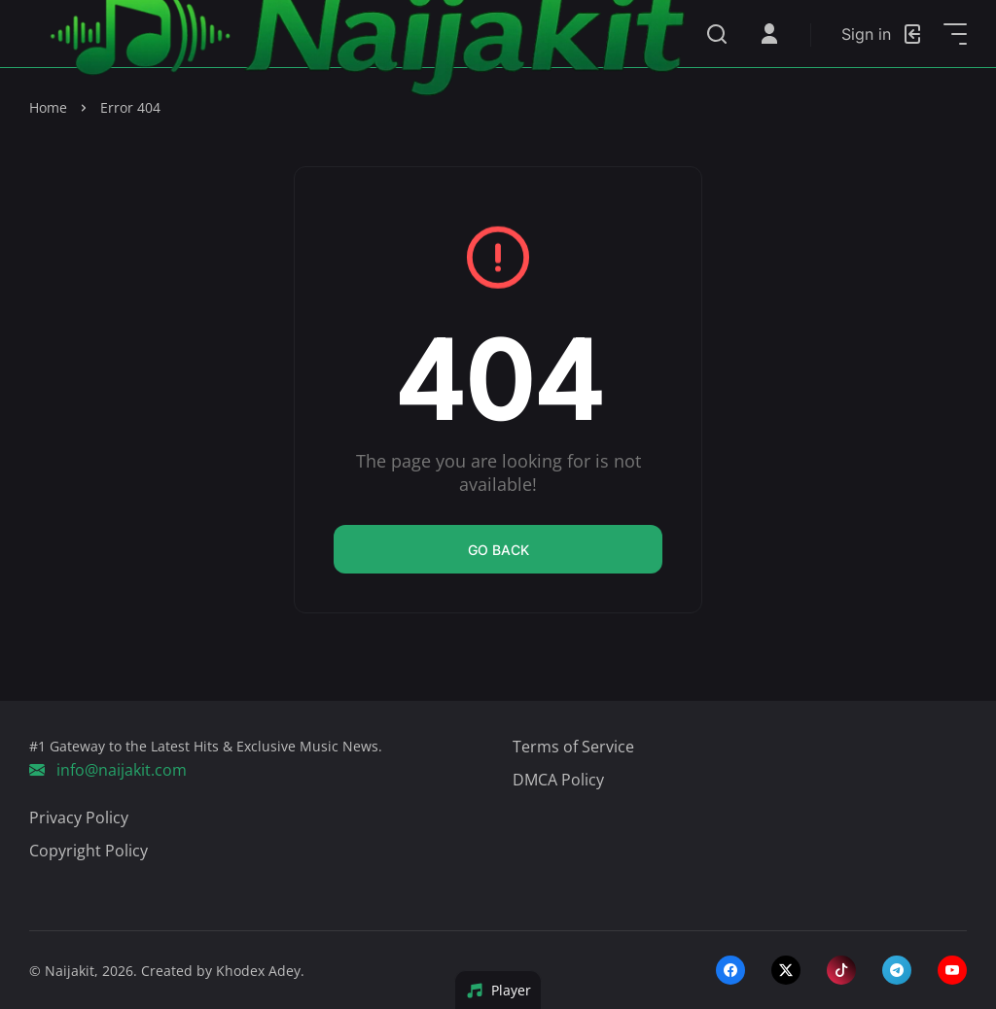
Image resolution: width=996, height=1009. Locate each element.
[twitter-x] (785, 970)
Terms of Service (573, 746)
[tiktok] (841, 970)
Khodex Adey (258, 970)
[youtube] (952, 970)
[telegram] (896, 970)
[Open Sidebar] (955, 34)
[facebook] (730, 970)
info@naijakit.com (108, 770)
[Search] (717, 34)
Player (498, 990)
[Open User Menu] (769, 34)
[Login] (882, 34)
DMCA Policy (558, 779)
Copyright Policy (88, 850)
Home (48, 107)
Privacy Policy (78, 817)
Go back (498, 549)
